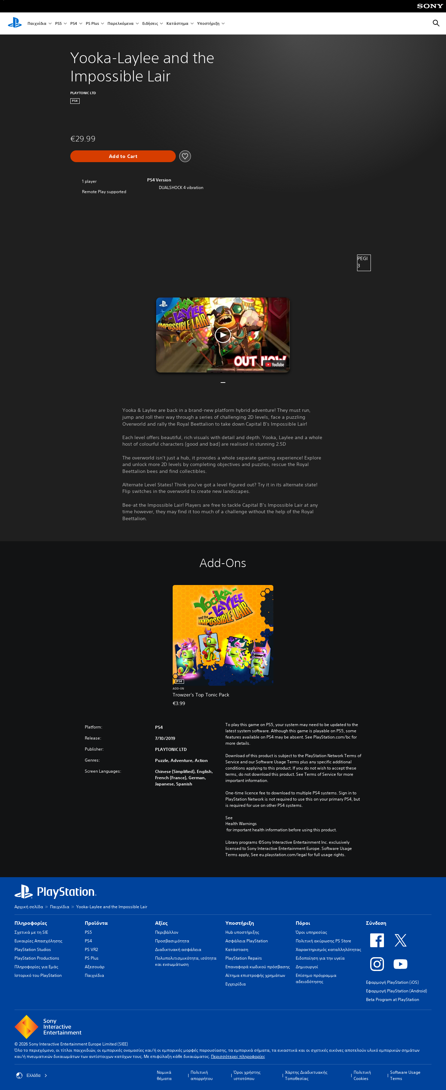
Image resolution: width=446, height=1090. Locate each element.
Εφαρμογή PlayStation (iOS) (392, 982)
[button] (223, 335)
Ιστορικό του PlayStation (38, 975)
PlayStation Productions (36, 958)
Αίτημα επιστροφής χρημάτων (255, 975)
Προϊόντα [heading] (96, 923)
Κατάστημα (177, 23)
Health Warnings (241, 823)
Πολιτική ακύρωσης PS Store (323, 941)
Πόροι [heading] (303, 923)
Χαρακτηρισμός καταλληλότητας (328, 949)
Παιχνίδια (37, 23)
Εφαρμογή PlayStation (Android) (396, 991)
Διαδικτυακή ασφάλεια (178, 949)
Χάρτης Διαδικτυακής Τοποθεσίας (306, 1075)
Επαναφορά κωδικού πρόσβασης (257, 967)
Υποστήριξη (208, 23)
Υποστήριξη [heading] (239, 923)
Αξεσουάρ (94, 967)
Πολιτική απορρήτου (202, 1075)
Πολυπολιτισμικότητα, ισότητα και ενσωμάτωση (185, 961)
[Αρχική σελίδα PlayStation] (14, 23)
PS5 (58, 23)
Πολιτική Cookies (362, 1075)
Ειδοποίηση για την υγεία (320, 958)
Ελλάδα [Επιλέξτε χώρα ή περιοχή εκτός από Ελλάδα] (31, 1075)
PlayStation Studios (32, 949)
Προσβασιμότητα (172, 941)
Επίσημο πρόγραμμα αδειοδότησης (316, 978)
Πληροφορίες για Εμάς (36, 967)
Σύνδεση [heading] (376, 923)
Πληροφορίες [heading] (30, 923)
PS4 (73, 23)
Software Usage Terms (405, 1075)
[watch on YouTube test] (274, 364)
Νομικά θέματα (164, 1075)
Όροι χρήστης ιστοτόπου (247, 1075)
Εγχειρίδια (235, 984)
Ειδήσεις (150, 23)
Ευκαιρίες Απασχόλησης (38, 941)
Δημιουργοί (307, 967)
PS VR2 (91, 949)
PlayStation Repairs (243, 958)
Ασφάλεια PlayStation (246, 941)
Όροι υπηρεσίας (311, 932)
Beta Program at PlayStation (392, 999)
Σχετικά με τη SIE (31, 932)
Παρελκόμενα (121, 23)
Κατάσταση (236, 949)
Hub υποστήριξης (242, 932)
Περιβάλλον (166, 932)
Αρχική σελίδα (28, 907)
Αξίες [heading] (161, 923)
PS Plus (92, 23)
